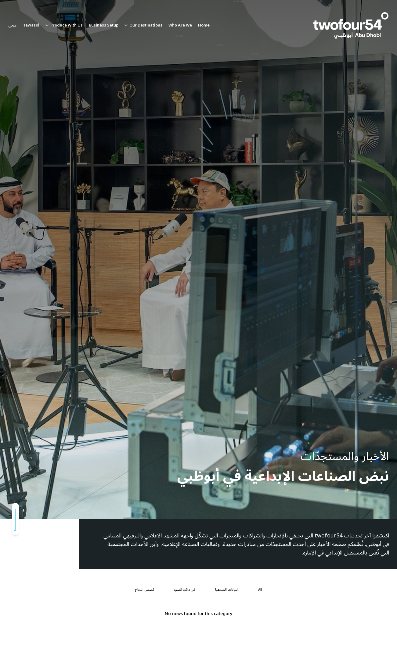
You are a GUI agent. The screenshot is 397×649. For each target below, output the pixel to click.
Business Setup (103, 26)
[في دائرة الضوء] (184, 590)
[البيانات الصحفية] (226, 590)
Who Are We (180, 26)
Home (204, 26)
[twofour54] (351, 25)
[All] (260, 590)
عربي (12, 26)
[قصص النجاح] (144, 590)
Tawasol (31, 26)
